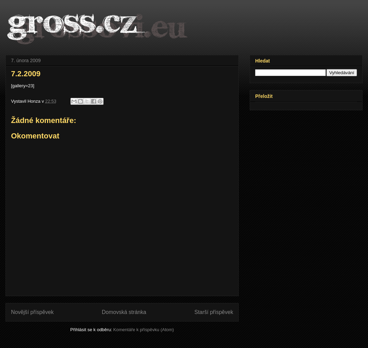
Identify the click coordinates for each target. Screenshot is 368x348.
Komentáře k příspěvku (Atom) (143, 329)
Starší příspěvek (213, 312)
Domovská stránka (124, 312)
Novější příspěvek (32, 312)
